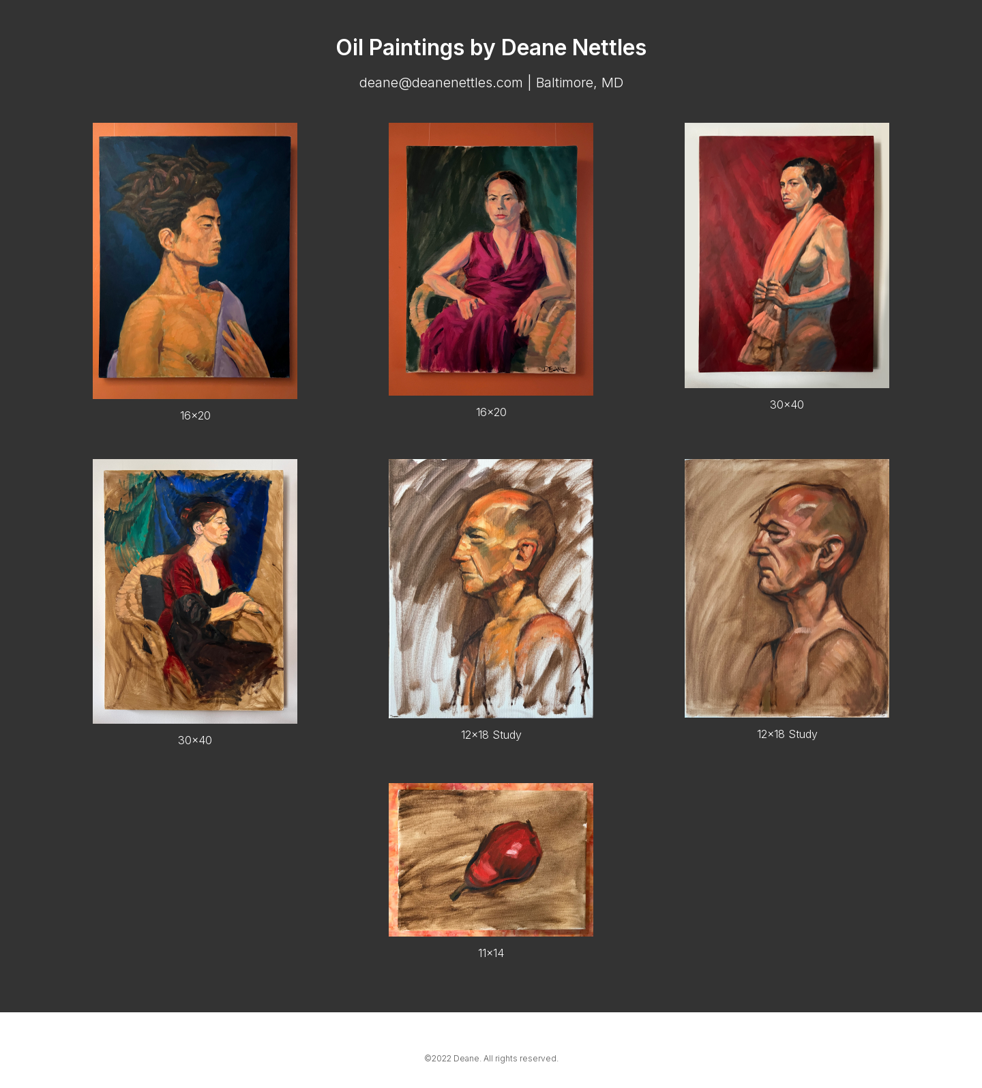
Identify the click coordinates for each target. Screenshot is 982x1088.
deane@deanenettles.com (441, 82)
